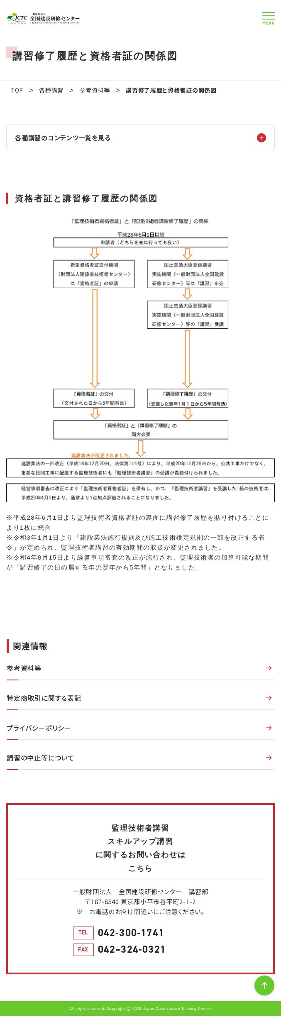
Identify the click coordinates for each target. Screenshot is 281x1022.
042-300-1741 (131, 933)
